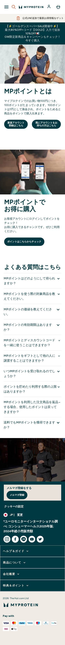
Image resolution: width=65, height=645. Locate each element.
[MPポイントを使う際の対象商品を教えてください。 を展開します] (32, 296)
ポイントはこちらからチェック (24, 241)
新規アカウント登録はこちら (15, 124)
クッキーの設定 (14, 506)
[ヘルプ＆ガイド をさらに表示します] (16, 551)
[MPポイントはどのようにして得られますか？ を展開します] (32, 280)
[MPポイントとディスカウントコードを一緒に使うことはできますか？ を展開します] (32, 342)
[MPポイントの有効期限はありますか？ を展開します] (32, 327)
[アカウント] (49, 7)
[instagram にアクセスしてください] (6, 539)
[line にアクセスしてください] (23, 539)
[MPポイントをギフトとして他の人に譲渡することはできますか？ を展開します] (32, 358)
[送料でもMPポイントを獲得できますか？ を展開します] (32, 424)
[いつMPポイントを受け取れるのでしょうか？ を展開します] (32, 373)
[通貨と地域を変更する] (32, 515)
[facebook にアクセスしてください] (15, 539)
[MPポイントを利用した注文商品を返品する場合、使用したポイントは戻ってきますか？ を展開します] (32, 407)
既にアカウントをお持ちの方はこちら (46, 124)
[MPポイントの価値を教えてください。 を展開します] (32, 311)
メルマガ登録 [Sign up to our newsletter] (17, 494)
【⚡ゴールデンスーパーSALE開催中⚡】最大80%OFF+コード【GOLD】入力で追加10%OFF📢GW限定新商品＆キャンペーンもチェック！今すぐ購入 (33, 33)
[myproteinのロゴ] (31, 7)
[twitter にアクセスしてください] (40, 539)
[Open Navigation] (6, 7)
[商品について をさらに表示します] (14, 562)
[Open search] (13, 7)
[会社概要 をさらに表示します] (11, 574)
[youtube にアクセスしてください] (31, 539)
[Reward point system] (32, 200)
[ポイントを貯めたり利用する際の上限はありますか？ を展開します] (32, 389)
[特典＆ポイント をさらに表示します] (16, 585)
